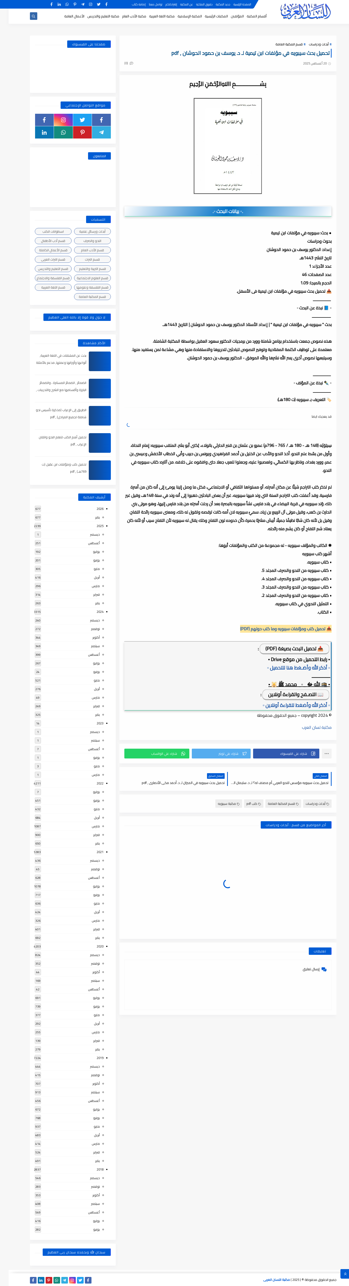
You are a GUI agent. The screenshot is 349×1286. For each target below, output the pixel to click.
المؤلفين (228, 16)
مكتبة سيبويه (220, 804)
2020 (91, 946)
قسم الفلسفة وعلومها (84, 287)
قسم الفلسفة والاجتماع (44, 278)
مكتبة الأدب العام (126, 16)
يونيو (88, 560)
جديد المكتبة (214, 4)
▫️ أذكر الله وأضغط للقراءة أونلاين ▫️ (287, 705)
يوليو (87, 552)
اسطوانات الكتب (44, 231)
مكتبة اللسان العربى (268, 1280)
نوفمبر (86, 629)
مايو (88, 569)
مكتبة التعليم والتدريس (95, 16)
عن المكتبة (178, 4)
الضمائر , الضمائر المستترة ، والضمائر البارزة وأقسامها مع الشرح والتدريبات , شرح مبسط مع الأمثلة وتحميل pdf (52, 390)
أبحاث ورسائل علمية (84, 231)
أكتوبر (87, 637)
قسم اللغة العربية (45, 287)
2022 (91, 783)
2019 (91, 1058)
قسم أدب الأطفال (44, 241)
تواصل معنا (147, 4)
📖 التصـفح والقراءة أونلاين (287, 694)
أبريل (88, 577)
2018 (91, 1169)
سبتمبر (86, 646)
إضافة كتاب (130, 4)
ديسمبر (86, 534)
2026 (91, 509)
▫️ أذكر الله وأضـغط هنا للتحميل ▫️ (290, 667)
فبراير (88, 594)
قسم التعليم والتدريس (44, 269)
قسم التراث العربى (44, 259)
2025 (91, 526)
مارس (87, 586)
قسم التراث (83, 259)
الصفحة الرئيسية (234, 4)
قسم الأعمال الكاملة (44, 250)
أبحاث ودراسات (310, 44)
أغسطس (85, 543)
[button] (277, 753)
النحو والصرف (84, 241)
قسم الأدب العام (83, 250)
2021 (91, 852)
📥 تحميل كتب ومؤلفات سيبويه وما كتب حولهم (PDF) (277, 629)
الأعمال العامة (66, 16)
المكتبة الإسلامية (181, 16)
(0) (120, 63)
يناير (89, 517)
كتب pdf (245, 804)
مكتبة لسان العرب (308, 727)
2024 (91, 612)
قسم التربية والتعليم (83, 269)
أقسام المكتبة (248, 16)
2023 (91, 723)
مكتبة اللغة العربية (153, 16)
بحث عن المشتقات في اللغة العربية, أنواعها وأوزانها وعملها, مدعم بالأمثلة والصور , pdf (52, 363)
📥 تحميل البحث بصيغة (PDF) (286, 648)
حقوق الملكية (196, 4)
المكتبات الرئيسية (207, 16)
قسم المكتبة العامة (280, 44)
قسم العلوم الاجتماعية (84, 278)
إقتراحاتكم (162, 4)
